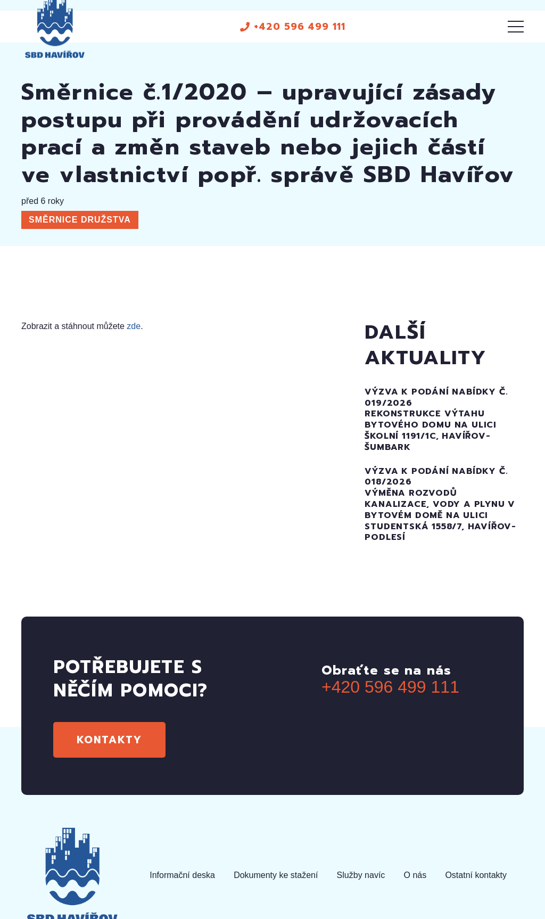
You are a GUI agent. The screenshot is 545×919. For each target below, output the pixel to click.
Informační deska (182, 875)
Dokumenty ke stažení (276, 875)
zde (134, 326)
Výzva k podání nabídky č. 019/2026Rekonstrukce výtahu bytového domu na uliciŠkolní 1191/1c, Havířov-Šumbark (436, 419)
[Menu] (516, 26)
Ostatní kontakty (476, 875)
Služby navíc (361, 875)
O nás (415, 875)
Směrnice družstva (80, 219)
